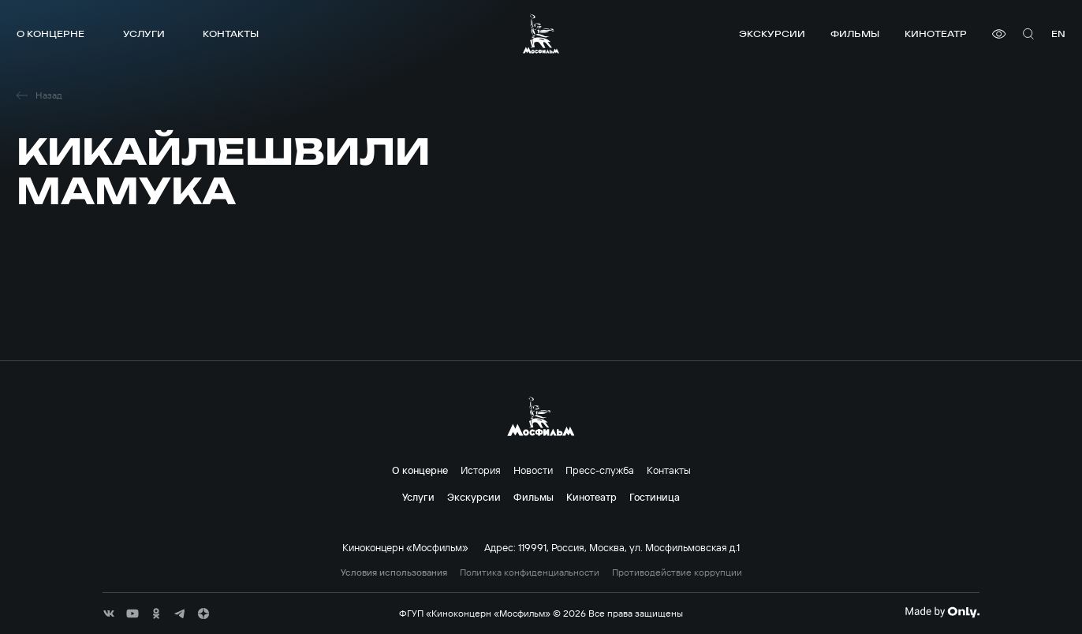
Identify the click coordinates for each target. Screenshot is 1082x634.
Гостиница (654, 496)
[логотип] (541, 33)
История (481, 470)
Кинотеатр (936, 33)
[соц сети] (109, 613)
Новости (533, 470)
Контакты (231, 33)
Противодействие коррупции (677, 572)
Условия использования (394, 572)
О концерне (50, 33)
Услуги (144, 33)
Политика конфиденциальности (529, 572)
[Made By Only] (942, 612)
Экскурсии (772, 33)
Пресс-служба (599, 470)
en (1058, 33)
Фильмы (854, 33)
